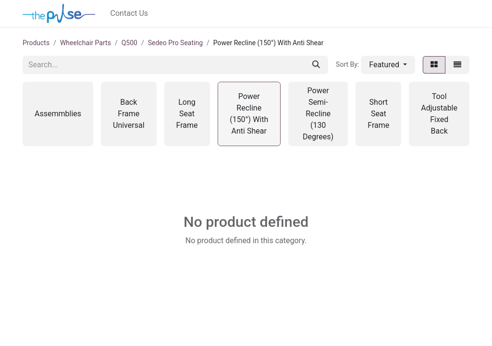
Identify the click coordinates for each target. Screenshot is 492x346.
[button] (388, 65)
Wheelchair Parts (85, 43)
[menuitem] (129, 13)
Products (36, 43)
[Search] (316, 65)
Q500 (129, 43)
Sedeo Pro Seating (175, 43)
